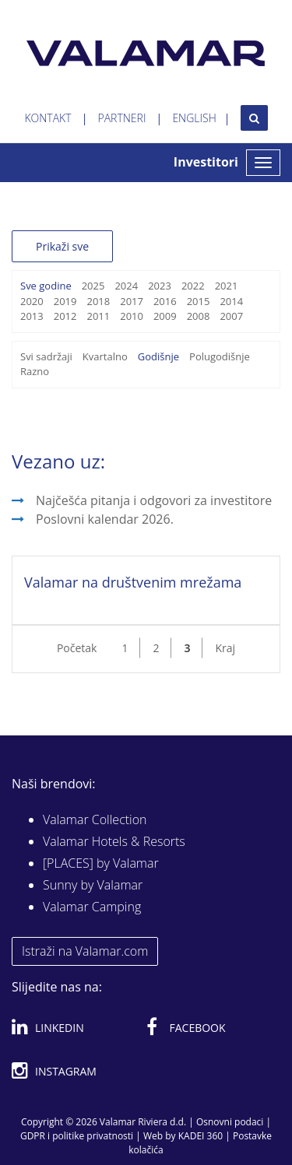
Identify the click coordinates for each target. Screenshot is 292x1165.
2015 (198, 301)
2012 (65, 316)
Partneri (122, 118)
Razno (34, 371)
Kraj (225, 647)
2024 (126, 286)
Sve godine (46, 286)
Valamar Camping (92, 906)
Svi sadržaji (46, 356)
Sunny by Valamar (92, 884)
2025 (93, 286)
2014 (231, 301)
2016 (165, 301)
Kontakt (47, 118)
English (194, 118)
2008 (198, 316)
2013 (32, 316)
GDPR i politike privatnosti (76, 1135)
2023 (159, 286)
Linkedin (48, 1025)
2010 (131, 316)
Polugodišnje (219, 356)
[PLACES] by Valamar (101, 863)
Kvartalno (105, 356)
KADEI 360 (200, 1135)
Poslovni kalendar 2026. (105, 519)
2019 (65, 301)
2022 (193, 286)
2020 (32, 301)
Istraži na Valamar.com (85, 951)
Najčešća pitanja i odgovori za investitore (154, 500)
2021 (226, 286)
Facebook (186, 1025)
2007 (231, 316)
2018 (98, 301)
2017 (131, 301)
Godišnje (158, 356)
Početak (77, 647)
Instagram (54, 1068)
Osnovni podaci (229, 1121)
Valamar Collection (95, 819)
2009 (165, 316)
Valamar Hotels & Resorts (114, 841)
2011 (98, 316)
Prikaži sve (62, 246)
